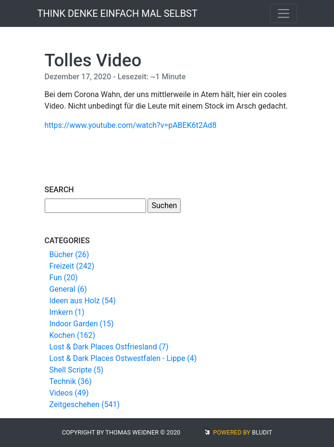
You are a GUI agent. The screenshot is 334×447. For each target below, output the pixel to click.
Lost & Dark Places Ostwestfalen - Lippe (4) (123, 358)
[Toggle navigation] (283, 13)
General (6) (68, 289)
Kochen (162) (72, 335)
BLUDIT (262, 432)
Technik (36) (70, 381)
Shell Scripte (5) (76, 369)
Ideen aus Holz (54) (82, 300)
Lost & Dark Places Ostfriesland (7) (109, 346)
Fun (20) (63, 277)
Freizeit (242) (72, 266)
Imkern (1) (67, 312)
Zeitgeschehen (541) (84, 404)
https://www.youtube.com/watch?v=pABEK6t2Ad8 (131, 125)
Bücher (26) (69, 254)
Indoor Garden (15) (81, 323)
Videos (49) (69, 392)
